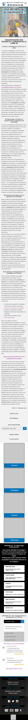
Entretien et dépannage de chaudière (14, 308)
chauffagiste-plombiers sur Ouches (11, 87)
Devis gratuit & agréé (10, 640)
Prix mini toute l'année (10, 636)
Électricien (15, 684)
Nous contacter (17, 691)
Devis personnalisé (9, 317)
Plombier (10, 682)
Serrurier (16, 682)
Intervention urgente (10, 621)
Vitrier (9, 684)
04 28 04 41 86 (16, 5)
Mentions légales (13, 693)
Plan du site (8, 691)
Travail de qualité (9, 633)
